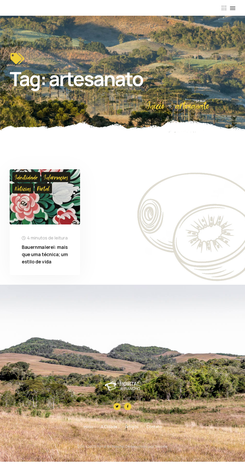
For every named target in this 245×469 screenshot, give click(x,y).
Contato (154, 434)
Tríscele (161, 453)
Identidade (26, 177)
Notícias (23, 188)
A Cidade (109, 434)
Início (156, 105)
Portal (43, 188)
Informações (56, 177)
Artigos (132, 434)
